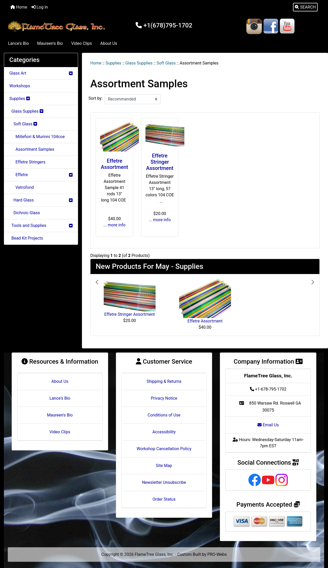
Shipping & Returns (164, 381)
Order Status (164, 499)
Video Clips (81, 43)
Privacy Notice (164, 398)
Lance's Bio (18, 43)
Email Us (268, 424)
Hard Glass (41, 200)
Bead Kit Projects (26, 238)
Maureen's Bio (50, 43)
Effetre (41, 174)
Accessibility (164, 431)
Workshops (19, 85)
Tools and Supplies (41, 225)
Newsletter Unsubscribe (164, 482)
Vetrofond (21, 187)
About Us (108, 43)
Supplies (113, 63)
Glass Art (41, 73)
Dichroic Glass (24, 212)
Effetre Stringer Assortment (159, 162)
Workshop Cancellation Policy (164, 448)
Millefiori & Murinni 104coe (37, 136)
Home (18, 7)
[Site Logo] (57, 26)
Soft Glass (166, 63)
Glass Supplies (139, 63)
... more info (114, 224)
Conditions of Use (164, 415)
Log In (39, 7)
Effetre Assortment (114, 164)
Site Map (164, 465)
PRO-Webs (217, 554)
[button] (305, 7)
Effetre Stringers (27, 162)
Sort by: (95, 98)
